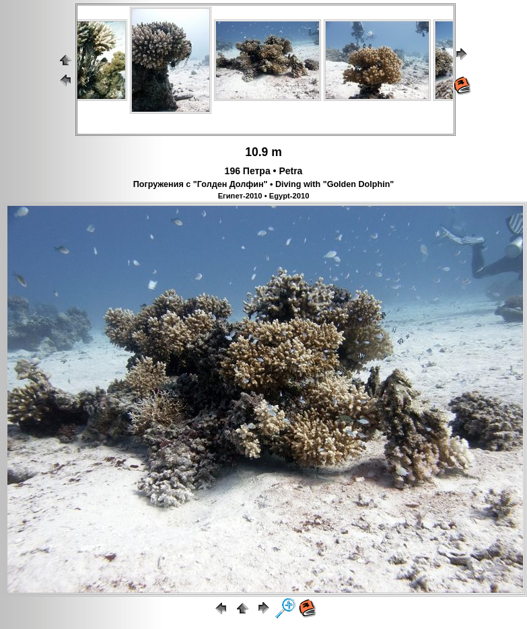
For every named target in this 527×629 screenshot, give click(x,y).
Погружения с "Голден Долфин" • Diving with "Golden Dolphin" (263, 184)
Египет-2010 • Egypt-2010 (264, 196)
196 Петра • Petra (264, 170)
